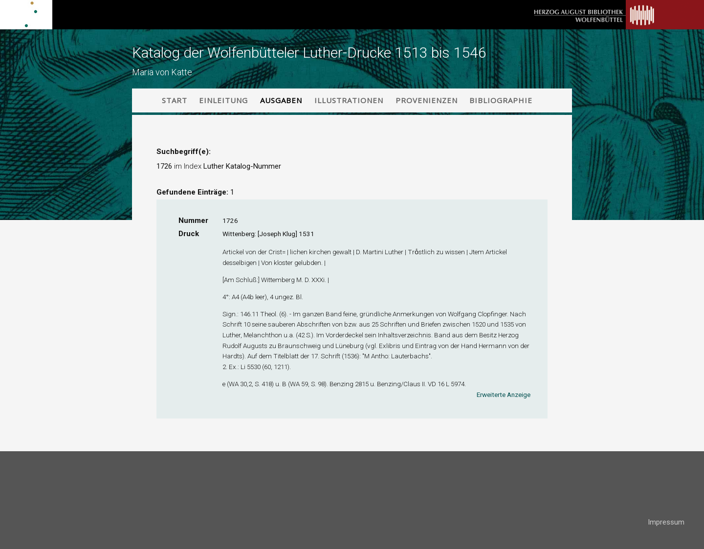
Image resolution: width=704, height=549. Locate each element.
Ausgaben (281, 100)
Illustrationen (348, 100)
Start (174, 100)
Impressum (666, 522)
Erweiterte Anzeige (503, 394)
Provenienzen (427, 100)
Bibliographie (500, 100)
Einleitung (223, 100)
